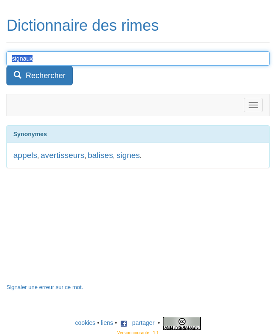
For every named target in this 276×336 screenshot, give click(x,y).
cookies (85, 322)
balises (100, 155)
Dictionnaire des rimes (82, 25)
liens (107, 322)
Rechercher (39, 75)
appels (25, 155)
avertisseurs (62, 155)
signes (128, 155)
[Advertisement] (70, 230)
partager (137, 322)
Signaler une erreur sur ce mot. (44, 287)
